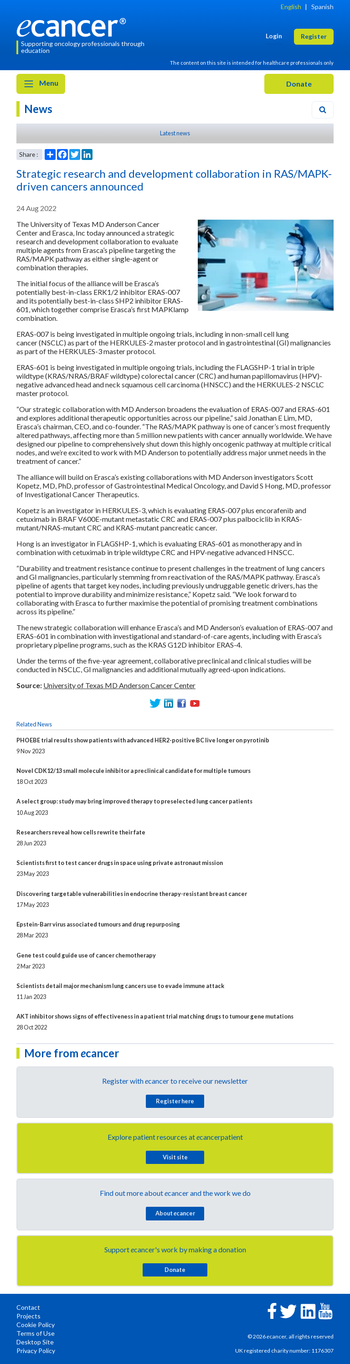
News (38, 108)
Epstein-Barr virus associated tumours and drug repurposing (98, 924)
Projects (28, 1316)
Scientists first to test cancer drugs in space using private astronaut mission (119, 862)
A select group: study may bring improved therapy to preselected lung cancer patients (134, 801)
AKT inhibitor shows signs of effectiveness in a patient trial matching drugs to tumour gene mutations (154, 1016)
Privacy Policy (35, 1350)
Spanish (322, 6)
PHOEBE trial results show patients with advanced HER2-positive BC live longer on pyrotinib (142, 740)
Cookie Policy (35, 1324)
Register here (175, 1101)
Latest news (175, 133)
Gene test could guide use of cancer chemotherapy (86, 955)
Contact (28, 1307)
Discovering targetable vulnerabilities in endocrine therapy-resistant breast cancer (131, 893)
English (291, 6)
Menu (40, 83)
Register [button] (314, 36)
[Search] (323, 109)
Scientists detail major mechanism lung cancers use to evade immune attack (120, 985)
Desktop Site (35, 1342)
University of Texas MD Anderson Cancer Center (119, 685)
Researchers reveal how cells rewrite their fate (80, 832)
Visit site (175, 1157)
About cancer (175, 1213)
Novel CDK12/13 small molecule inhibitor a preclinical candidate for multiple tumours (133, 770)
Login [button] (274, 36)
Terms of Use (35, 1333)
